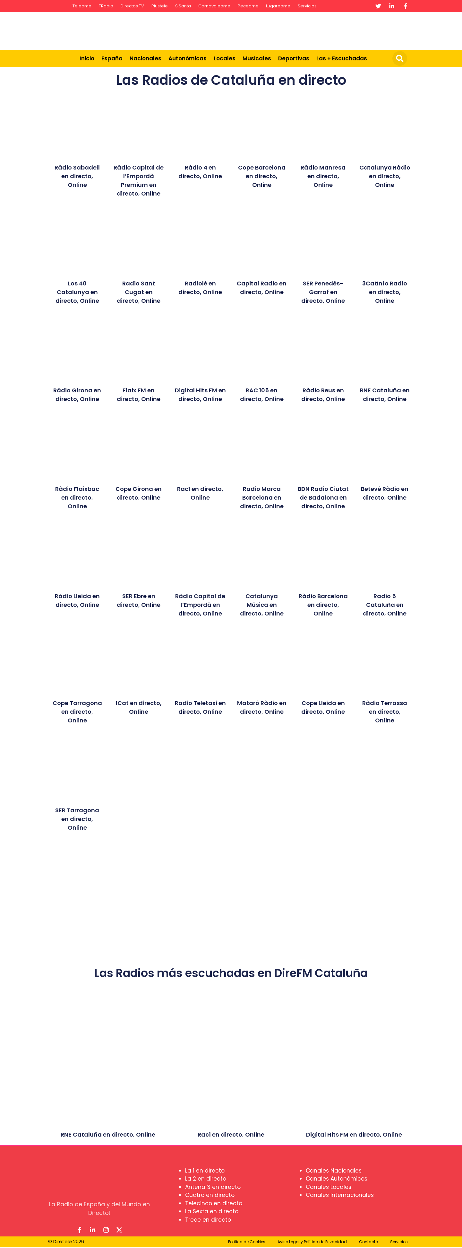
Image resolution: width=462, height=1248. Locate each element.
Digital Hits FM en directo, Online (354, 1134)
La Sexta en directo (211, 1211)
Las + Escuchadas (341, 58)
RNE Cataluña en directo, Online (108, 1134)
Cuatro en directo (210, 1195)
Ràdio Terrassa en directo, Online (384, 711)
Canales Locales (328, 1187)
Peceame (248, 6)
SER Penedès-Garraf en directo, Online (323, 292)
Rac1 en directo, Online (231, 1134)
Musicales (257, 58)
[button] (399, 58)
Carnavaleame (214, 6)
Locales (224, 58)
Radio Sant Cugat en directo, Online (138, 292)
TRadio (106, 6)
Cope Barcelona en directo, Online (262, 176)
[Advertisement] (294, 29)
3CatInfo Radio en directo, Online (384, 292)
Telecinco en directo (213, 1203)
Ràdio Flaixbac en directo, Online (77, 497)
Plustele (159, 6)
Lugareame (278, 6)
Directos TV (132, 6)
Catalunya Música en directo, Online (262, 604)
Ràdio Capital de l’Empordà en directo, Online (200, 604)
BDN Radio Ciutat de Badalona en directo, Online (323, 497)
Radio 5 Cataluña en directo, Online (384, 604)
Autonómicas (187, 58)
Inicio (87, 58)
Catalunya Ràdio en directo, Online (384, 176)
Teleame (82, 6)
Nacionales (145, 58)
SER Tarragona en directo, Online (77, 819)
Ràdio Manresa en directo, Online (323, 176)
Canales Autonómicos (336, 1179)
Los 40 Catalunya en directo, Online (77, 292)
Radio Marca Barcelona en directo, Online (262, 497)
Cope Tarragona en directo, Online (77, 711)
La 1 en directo (205, 1170)
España (112, 58)
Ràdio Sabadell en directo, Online (77, 176)
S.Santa (183, 6)
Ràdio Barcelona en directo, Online (323, 604)
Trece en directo (208, 1220)
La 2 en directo (205, 1179)
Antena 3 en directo (213, 1187)
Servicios (307, 6)
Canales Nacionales (334, 1170)
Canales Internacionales (340, 1195)
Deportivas (293, 58)
